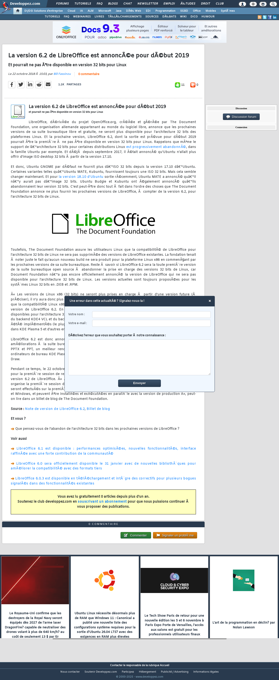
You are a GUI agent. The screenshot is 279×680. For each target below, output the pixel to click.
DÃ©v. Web (133, 11)
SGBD (184, 11)
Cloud (71, 11)
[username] (151, 314)
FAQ (99, 4)
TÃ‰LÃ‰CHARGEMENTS (125, 16)
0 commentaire (88, 77)
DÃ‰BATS (169, 16)
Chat (127, 4)
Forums (62, 4)
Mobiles (210, 11)
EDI (148, 11)
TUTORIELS (52, 16)
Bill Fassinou (62, 77)
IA (81, 11)
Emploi (169, 4)
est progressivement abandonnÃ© (156, 150)
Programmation (165, 11)
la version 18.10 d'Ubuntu (81, 180)
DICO (194, 16)
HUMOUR (208, 16)
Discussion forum (241, 117)
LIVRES (99, 16)
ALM (91, 11)
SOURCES (151, 16)
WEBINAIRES (82, 16)
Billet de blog (98, 412)
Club (219, 4)
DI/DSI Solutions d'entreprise (43, 11)
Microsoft (104, 11)
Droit (205, 4)
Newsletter (147, 4)
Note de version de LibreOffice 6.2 (55, 412)
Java (118, 11)
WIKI (183, 16)
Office (197, 11)
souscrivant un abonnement (102, 504)
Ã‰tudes (188, 4)
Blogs (113, 4)
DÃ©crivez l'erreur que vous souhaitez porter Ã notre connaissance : (139, 354)
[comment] (139, 357)
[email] (151, 323)
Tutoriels (82, 4)
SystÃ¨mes (228, 11)
